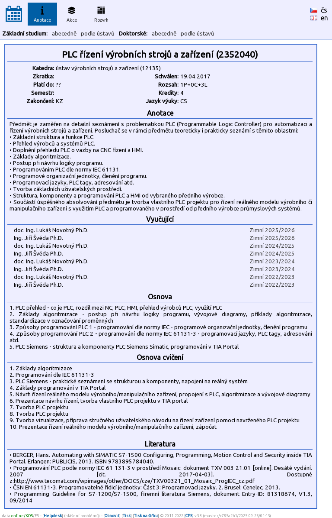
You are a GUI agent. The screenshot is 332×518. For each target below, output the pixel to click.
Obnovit (112, 515)
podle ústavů (98, 33)
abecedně (64, 33)
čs (324, 10)
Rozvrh (101, 13)
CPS (188, 515)
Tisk (127, 515)
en (324, 18)
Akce (72, 13)
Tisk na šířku (146, 515)
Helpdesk (53, 515)
